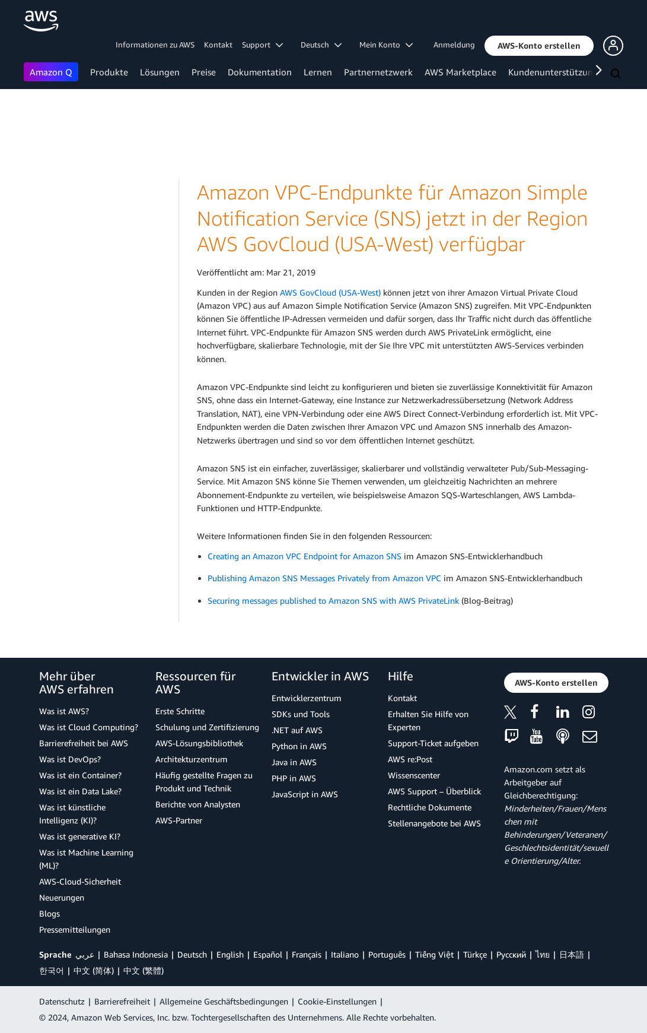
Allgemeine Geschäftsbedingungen (224, 1001)
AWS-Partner (178, 820)
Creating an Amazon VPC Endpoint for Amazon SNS (304, 556)
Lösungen (160, 71)
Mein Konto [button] (386, 44)
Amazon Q (51, 71)
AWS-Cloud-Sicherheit (80, 881)
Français (306, 954)
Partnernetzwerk (378, 71)
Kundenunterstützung (553, 71)
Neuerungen (61, 897)
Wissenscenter (414, 775)
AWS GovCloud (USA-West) (330, 292)
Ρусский (511, 954)
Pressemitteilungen (74, 929)
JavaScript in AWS (305, 794)
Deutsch (192, 954)
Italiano (345, 954)
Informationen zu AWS (155, 44)
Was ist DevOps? (70, 759)
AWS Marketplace (460, 71)
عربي (84, 954)
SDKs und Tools (301, 714)
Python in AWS (299, 746)
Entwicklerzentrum (307, 698)
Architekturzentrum (191, 759)
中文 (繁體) (143, 970)
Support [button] (262, 44)
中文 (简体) (94, 970)
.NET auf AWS (297, 730)
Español (267, 954)
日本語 (571, 954)
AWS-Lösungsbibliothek (199, 743)
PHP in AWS (294, 778)
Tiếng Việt (434, 954)
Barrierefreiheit (122, 1001)
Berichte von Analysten (197, 804)
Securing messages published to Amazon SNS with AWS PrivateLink (333, 600)
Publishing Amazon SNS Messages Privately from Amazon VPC (324, 578)
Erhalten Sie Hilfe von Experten (428, 720)
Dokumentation (260, 71)
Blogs (49, 913)
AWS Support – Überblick (434, 791)
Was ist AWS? (64, 711)
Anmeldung (454, 44)
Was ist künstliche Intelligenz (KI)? (72, 813)
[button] (539, 46)
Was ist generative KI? (79, 836)
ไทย (543, 954)
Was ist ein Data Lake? (80, 791)
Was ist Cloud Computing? (88, 727)
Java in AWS (294, 762)
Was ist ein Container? (80, 775)
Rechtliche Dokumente (429, 807)
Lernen (318, 71)
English (230, 954)
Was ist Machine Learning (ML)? (86, 858)
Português (387, 954)
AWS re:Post (410, 759)
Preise (204, 71)
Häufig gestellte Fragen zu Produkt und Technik (204, 781)
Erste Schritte (180, 711)
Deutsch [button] (321, 44)
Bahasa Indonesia (136, 954)
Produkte (109, 71)
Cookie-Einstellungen (337, 1001)
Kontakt (218, 44)
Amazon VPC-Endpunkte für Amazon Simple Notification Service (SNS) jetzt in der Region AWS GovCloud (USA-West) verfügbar (392, 218)
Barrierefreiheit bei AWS (83, 743)
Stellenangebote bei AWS (434, 823)
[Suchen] (616, 74)
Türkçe (475, 954)
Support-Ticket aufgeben (433, 743)
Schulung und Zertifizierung (207, 727)
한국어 (51, 970)
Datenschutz (62, 1001)
